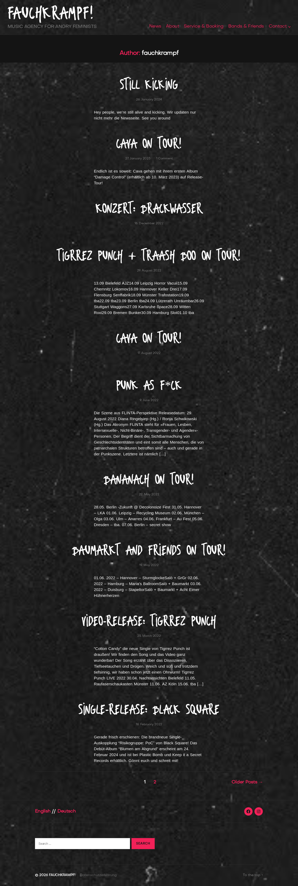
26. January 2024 (149, 99)
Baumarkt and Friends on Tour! (149, 550)
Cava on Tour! (149, 338)
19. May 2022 (149, 565)
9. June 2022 (149, 400)
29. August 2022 (149, 270)
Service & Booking (204, 26)
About (172, 26)
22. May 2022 (149, 494)
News (155, 26)
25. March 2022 (149, 636)
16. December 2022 (149, 223)
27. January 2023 (138, 158)
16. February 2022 (149, 724)
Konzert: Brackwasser (149, 208)
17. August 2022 (149, 353)
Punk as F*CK (149, 385)
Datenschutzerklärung (98, 875)
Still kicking (149, 84)
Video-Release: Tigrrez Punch (149, 621)
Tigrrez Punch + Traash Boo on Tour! (149, 255)
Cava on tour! (149, 143)
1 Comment (164, 158)
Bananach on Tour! (149, 479)
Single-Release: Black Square (149, 709)
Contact (278, 26)
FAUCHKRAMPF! (51, 13)
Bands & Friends (246, 26)
